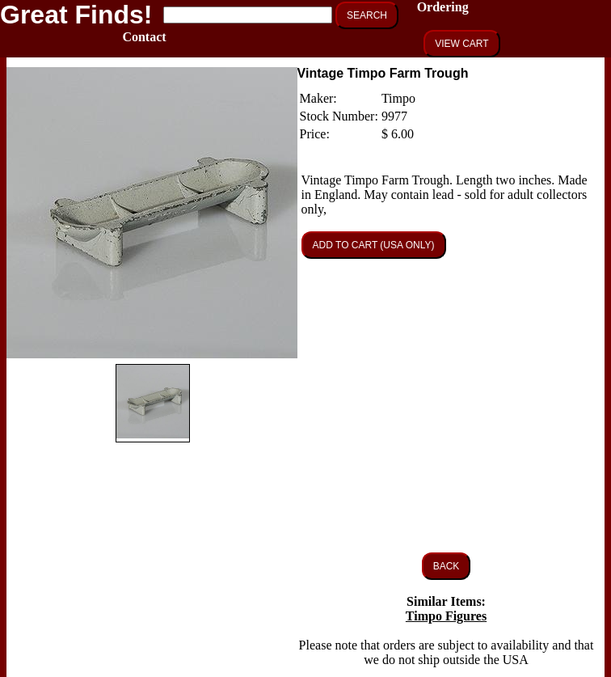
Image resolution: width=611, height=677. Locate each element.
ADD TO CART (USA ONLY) (374, 245)
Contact (144, 37)
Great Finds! (76, 14)
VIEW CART (461, 43)
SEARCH (367, 15)
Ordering (443, 7)
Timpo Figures (446, 616)
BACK (446, 566)
